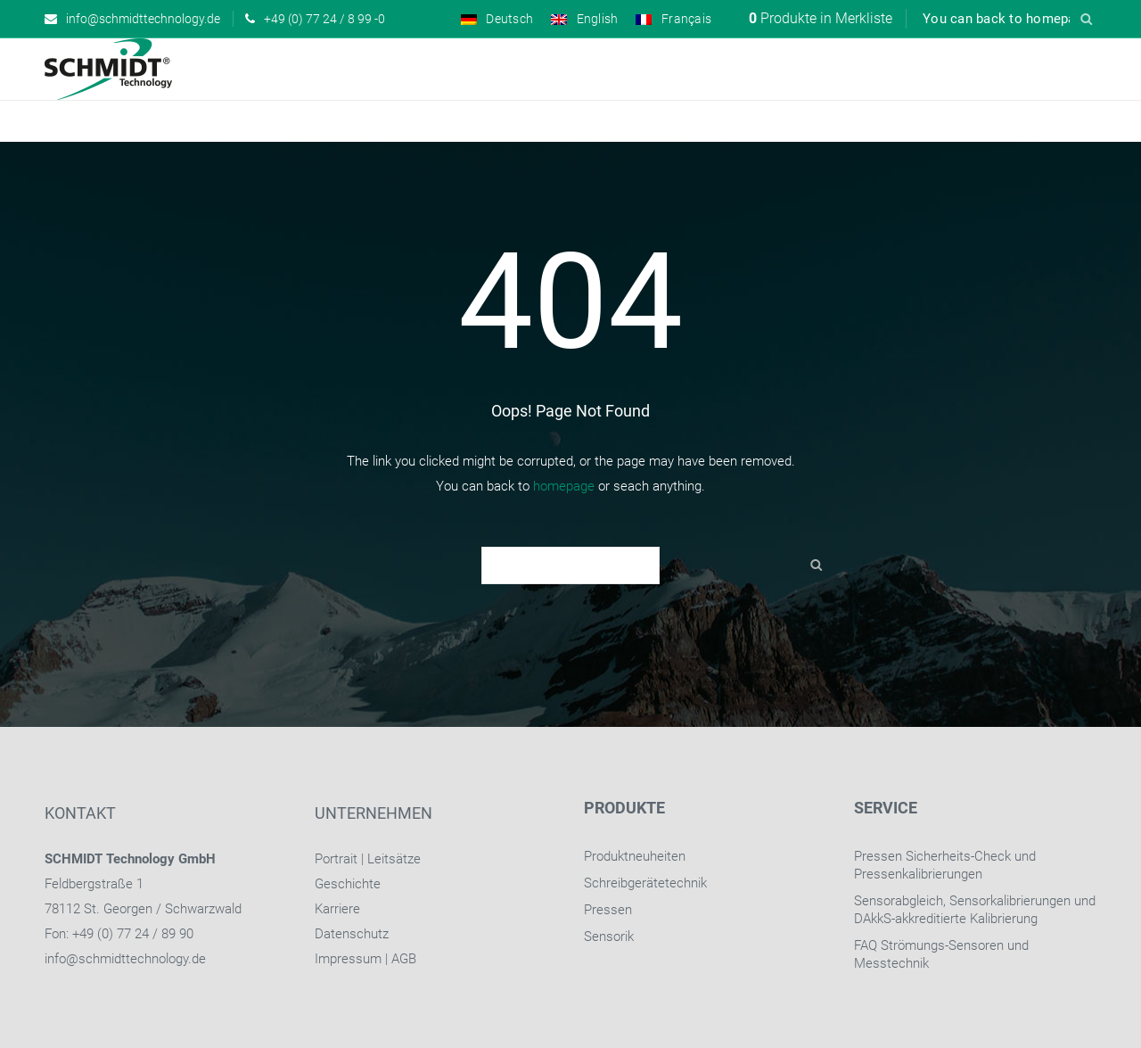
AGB (403, 959)
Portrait (336, 859)
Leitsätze (394, 859)
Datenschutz (352, 934)
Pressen (608, 910)
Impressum (348, 959)
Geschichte (348, 884)
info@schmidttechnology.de (125, 959)
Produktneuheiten (634, 856)
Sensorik (609, 936)
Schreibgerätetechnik (645, 883)
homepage (564, 486)
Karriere (337, 909)
